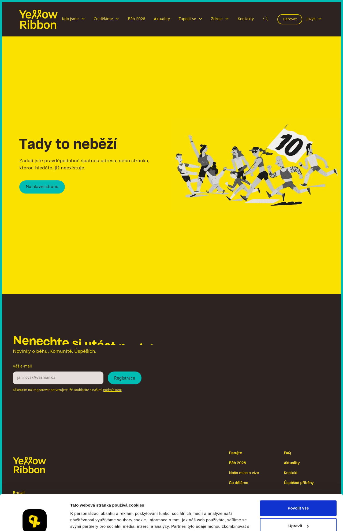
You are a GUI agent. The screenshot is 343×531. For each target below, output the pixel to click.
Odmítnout (298, 509)
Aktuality (162, 19)
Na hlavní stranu (42, 186)
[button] (73, 19)
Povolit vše (298, 474)
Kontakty (246, 19)
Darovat (290, 19)
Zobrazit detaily (85, 520)
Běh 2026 (136, 19)
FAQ (287, 453)
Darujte (235, 453)
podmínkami (112, 390)
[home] (38, 19)
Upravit (298, 492)
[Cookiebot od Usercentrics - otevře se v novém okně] (34, 521)
